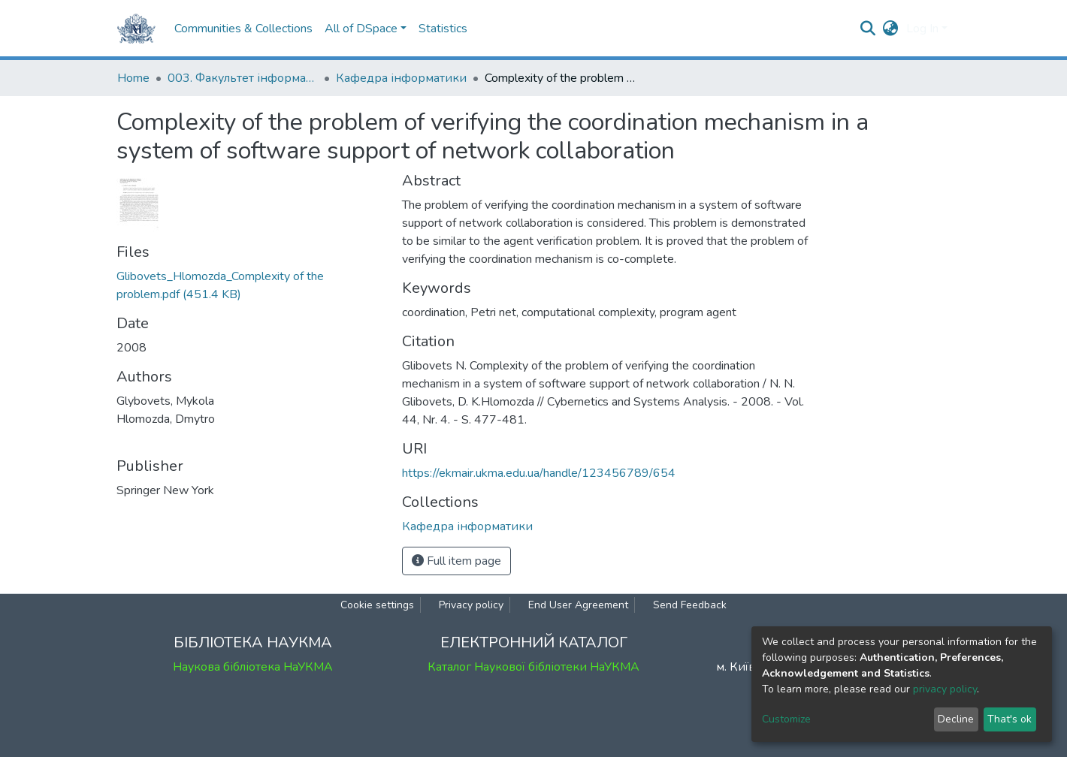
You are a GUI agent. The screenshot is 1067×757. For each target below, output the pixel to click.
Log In (922, 28)
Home (133, 78)
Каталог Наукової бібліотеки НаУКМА (533, 667)
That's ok (1009, 719)
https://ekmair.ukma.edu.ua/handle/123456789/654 (539, 473)
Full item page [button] (456, 561)
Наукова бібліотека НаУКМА (253, 667)
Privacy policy (471, 605)
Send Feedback (690, 605)
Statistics (443, 28)
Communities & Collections (243, 28)
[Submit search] (868, 28)
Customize (786, 719)
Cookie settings (377, 605)
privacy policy (945, 689)
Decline (956, 719)
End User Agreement (578, 605)
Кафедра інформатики (401, 78)
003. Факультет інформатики (243, 78)
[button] (890, 29)
